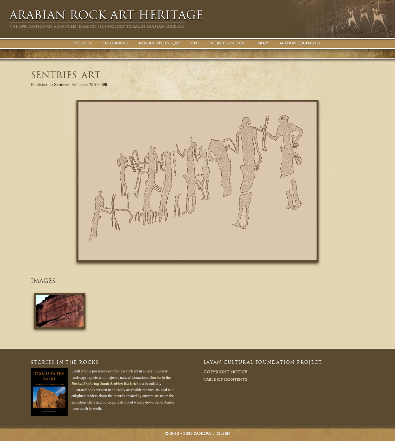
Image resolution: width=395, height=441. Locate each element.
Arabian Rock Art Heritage (106, 15)
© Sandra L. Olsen (197, 433)
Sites (194, 43)
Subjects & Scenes (227, 43)
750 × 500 (98, 84)
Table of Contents (225, 379)
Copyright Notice (225, 372)
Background (115, 43)
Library (261, 43)
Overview (82, 43)
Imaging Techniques (159, 43)
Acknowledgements (300, 43)
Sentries (61, 84)
